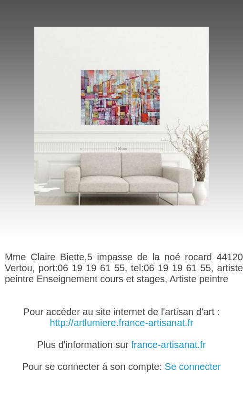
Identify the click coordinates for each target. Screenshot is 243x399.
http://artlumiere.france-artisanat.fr (121, 322)
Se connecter (193, 366)
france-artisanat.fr (168, 344)
